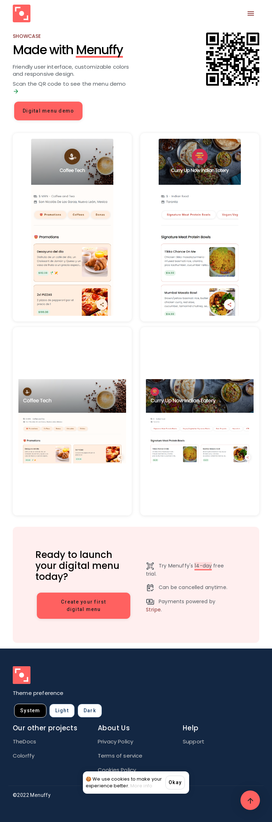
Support (193, 741)
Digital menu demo (48, 111)
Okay (175, 782)
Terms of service (120, 755)
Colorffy (23, 755)
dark (90, 710)
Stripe (153, 609)
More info (141, 785)
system (30, 710)
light (62, 710)
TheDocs (24, 741)
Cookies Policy (117, 770)
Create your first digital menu (83, 605)
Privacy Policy (115, 741)
